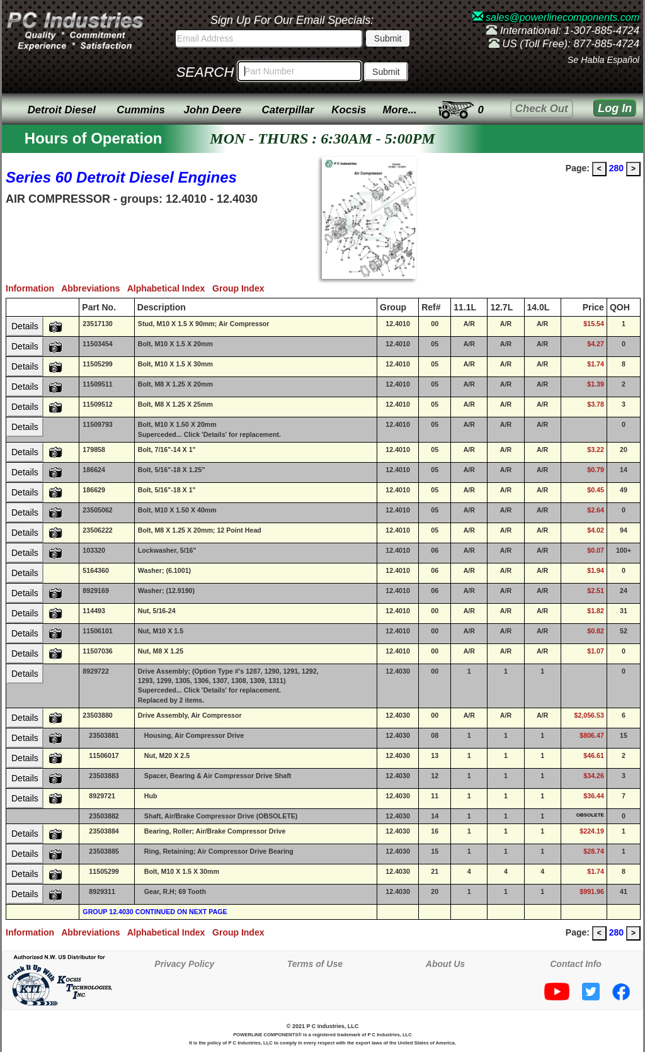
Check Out (541, 109)
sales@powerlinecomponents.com (555, 17)
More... (400, 110)
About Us (445, 964)
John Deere (212, 110)
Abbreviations (94, 288)
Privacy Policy (184, 964)
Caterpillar (288, 110)
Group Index (240, 288)
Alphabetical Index (169, 288)
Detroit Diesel (62, 110)
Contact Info (576, 964)
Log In (615, 108)
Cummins (140, 110)
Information (33, 288)
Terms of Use (315, 964)
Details (24, 326)
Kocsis (348, 110)
